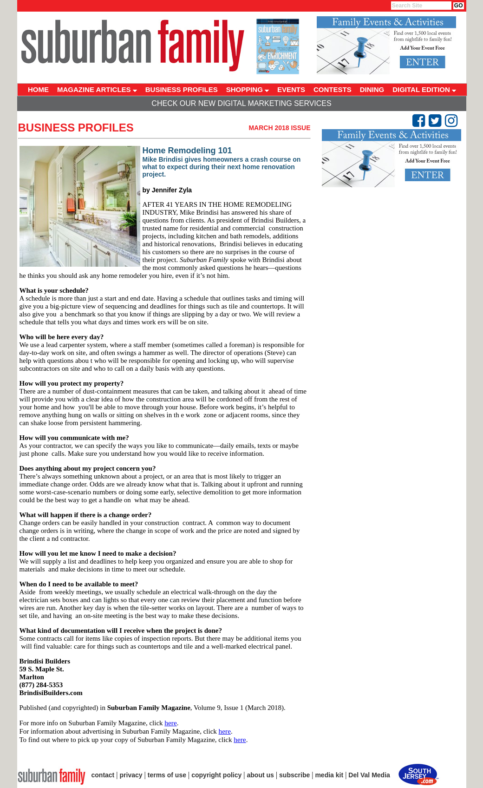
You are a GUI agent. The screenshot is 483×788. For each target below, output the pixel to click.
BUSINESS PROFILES (181, 89)
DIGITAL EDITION (424, 89)
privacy (131, 775)
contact (103, 775)
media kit (329, 775)
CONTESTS (332, 89)
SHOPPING (247, 89)
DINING (372, 89)
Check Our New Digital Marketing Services (241, 103)
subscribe (294, 775)
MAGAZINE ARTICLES (97, 89)
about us (260, 775)
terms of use (167, 775)
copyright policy (216, 775)
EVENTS (291, 89)
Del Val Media (369, 775)
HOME (38, 89)
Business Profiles (76, 127)
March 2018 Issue (279, 127)
